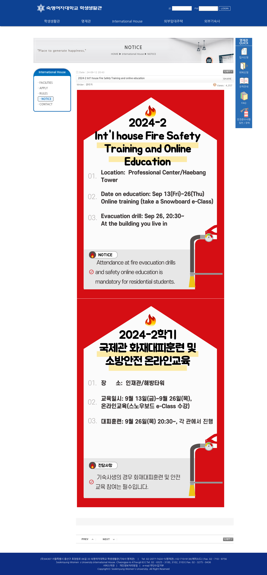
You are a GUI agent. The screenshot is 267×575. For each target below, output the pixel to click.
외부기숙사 (212, 21)
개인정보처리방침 (129, 565)
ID (170, 8)
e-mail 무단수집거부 (153, 565)
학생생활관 (52, 21)
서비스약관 (109, 565)
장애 (247, 123)
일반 (241, 123)
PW (196, 8)
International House (127, 21)
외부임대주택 (173, 21)
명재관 (86, 21)
